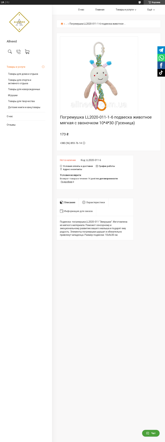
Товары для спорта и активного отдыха (19, 82)
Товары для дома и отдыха (23, 74)
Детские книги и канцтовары (24, 107)
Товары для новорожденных (24, 89)
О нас (10, 116)
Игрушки (13, 95)
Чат (151, 433)
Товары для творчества (21, 101)
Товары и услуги (16, 67)
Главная (99, 9)
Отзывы (11, 124)
